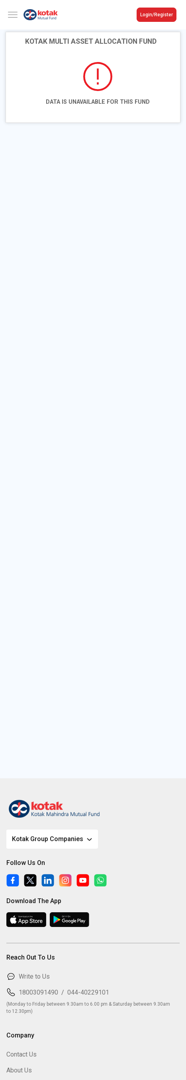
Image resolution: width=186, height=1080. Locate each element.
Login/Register (156, 14)
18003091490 (38, 992)
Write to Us (34, 976)
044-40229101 (88, 992)
